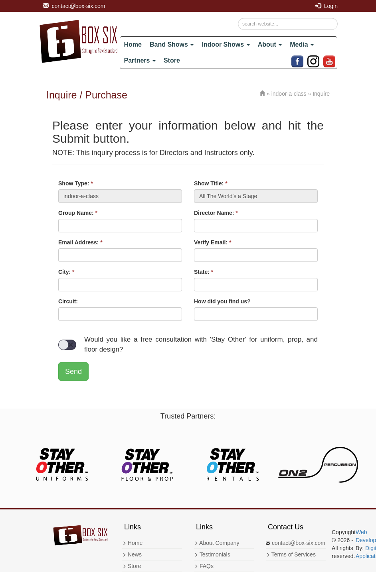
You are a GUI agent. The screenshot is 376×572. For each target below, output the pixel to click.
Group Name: (77, 213)
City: (66, 272)
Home (133, 44)
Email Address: (80, 242)
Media (302, 44)
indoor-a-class (289, 93)
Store (172, 60)
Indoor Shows (225, 44)
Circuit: (68, 301)
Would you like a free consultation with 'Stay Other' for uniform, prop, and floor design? (188, 344)
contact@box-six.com (74, 6)
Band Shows (172, 44)
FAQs (204, 566)
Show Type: (75, 183)
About (270, 44)
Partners (140, 60)
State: (203, 272)
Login (326, 6)
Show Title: (211, 183)
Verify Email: (212, 242)
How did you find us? (222, 301)
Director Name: (216, 213)
